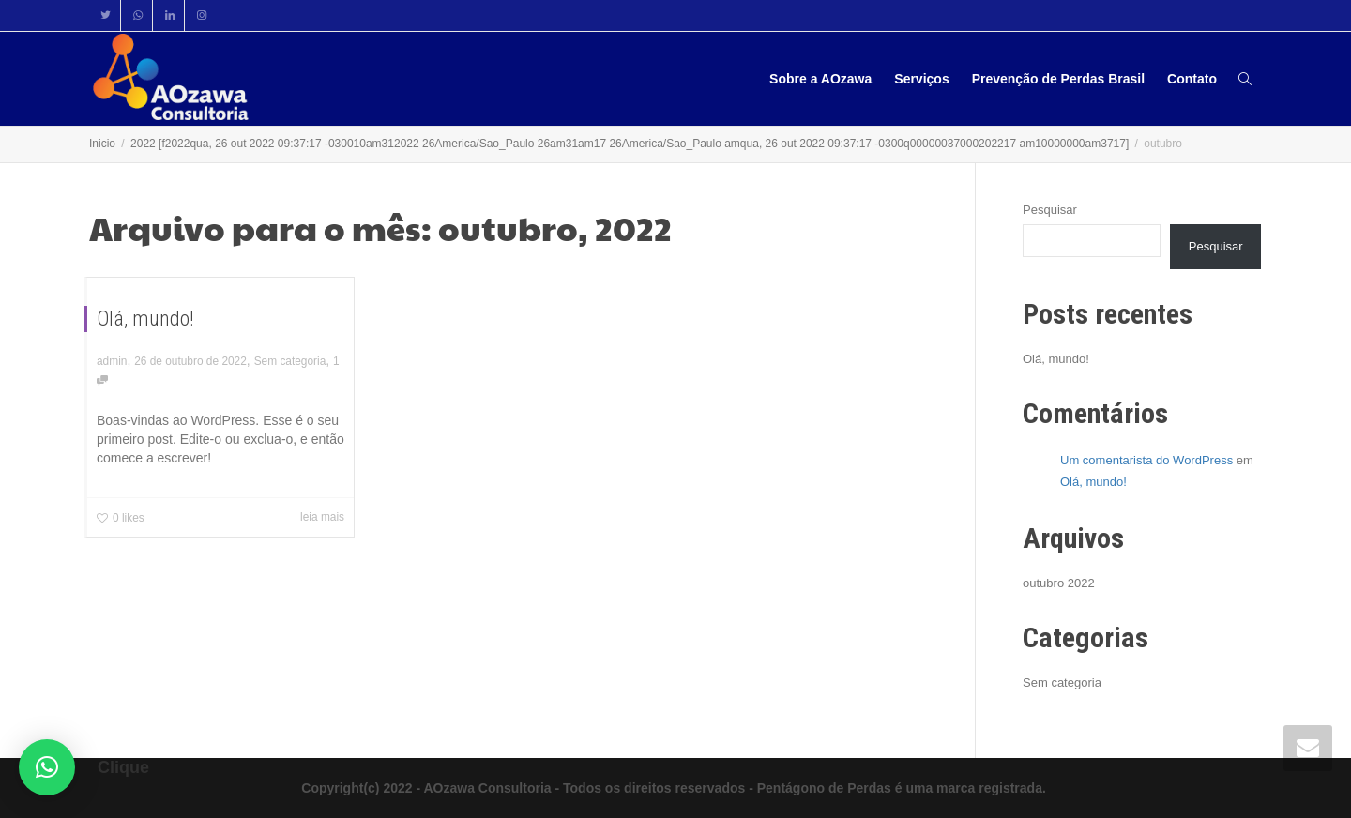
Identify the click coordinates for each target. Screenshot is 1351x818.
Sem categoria (290, 361)
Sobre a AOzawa (820, 78)
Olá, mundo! (145, 318)
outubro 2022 (1059, 583)
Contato (1192, 78)
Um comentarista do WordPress (1146, 460)
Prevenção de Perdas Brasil (1058, 78)
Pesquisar (1050, 210)
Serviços (921, 78)
